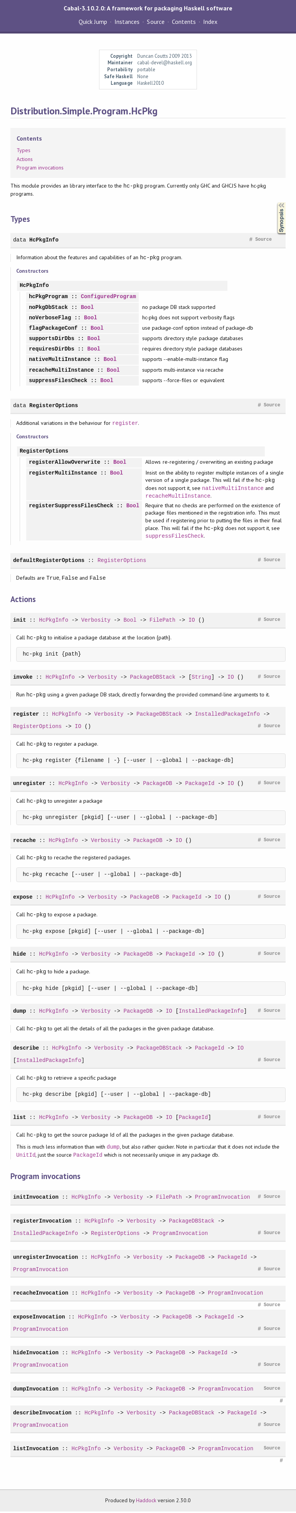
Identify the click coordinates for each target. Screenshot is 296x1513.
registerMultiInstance (63, 473)
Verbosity (96, 621)
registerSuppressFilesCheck (71, 506)
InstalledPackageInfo (227, 715)
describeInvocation (42, 1414)
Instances (127, 21)
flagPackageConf (53, 328)
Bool (87, 307)
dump (19, 1012)
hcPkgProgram (48, 296)
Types (23, 150)
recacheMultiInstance (61, 370)
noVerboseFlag (50, 318)
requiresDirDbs (51, 349)
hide (19, 955)
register (125, 423)
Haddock (146, 1501)
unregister (29, 784)
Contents (184, 21)
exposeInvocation (39, 1318)
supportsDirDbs (51, 338)
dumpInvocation (36, 1390)
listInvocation (36, 1450)
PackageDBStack (152, 678)
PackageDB (157, 784)
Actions (25, 159)
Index (210, 21)
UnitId (26, 1156)
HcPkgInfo (44, 239)
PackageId (199, 784)
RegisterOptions (53, 405)
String (201, 678)
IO (191, 621)
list (19, 1118)
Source (155, 21)
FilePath (162, 621)
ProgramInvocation (222, 1198)
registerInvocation (42, 1222)
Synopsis (275, 202)
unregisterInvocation (45, 1258)
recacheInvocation (40, 1294)
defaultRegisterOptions (48, 561)
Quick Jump (93, 21)
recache (24, 841)
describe (26, 1049)
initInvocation (36, 1198)
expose (23, 898)
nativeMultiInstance (60, 359)
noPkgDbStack (48, 307)
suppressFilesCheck (58, 380)
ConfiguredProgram (108, 296)
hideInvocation (36, 1354)
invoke (23, 678)
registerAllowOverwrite (64, 462)
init (19, 621)
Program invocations (40, 167)
